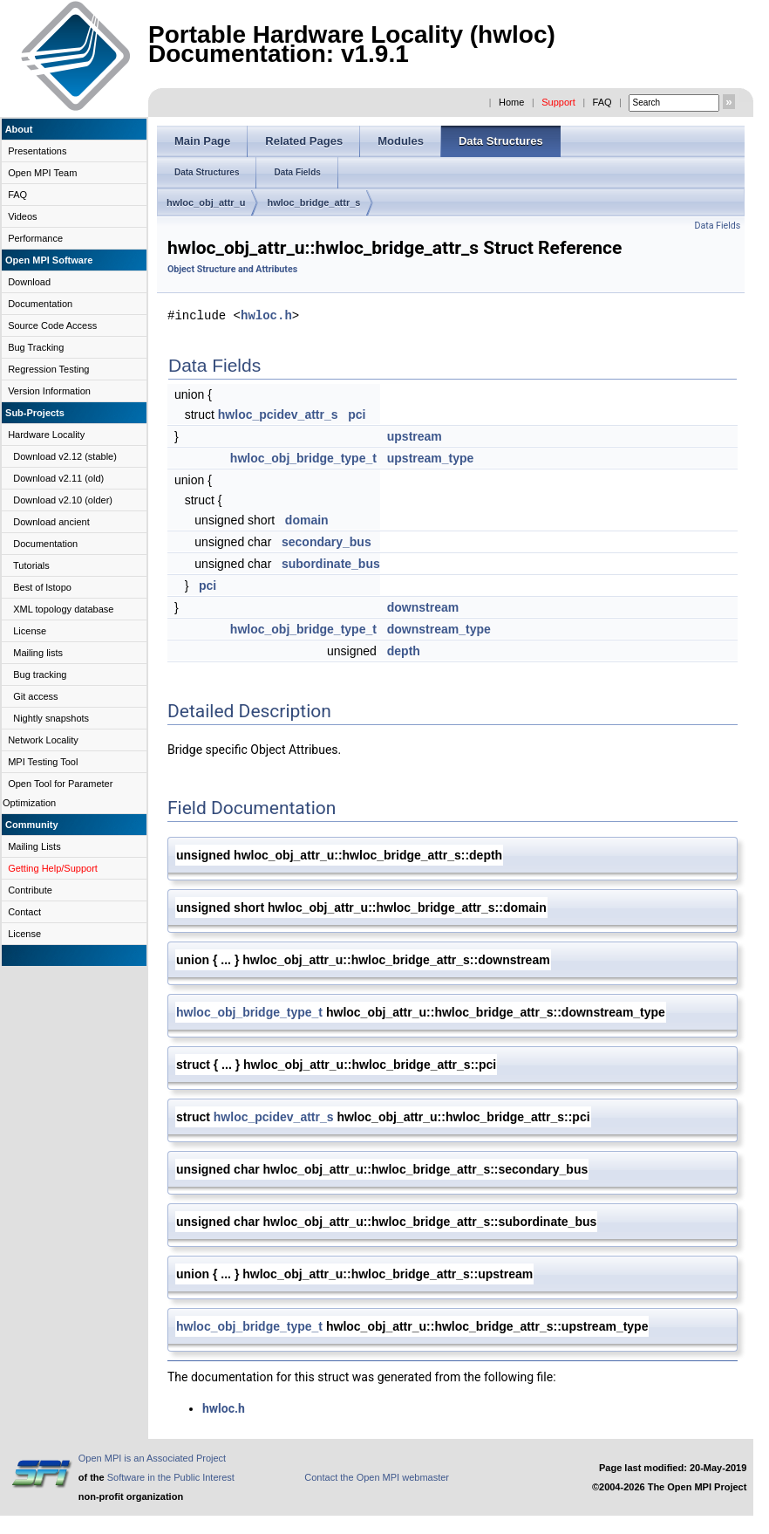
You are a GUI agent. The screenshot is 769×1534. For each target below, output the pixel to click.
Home (511, 102)
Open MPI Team (42, 173)
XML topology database (63, 609)
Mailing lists (38, 652)
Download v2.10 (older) (62, 500)
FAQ (602, 102)
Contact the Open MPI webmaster (376, 1476)
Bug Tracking (36, 347)
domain (307, 519)
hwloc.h (266, 314)
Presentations (37, 151)
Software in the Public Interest (171, 1476)
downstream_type (439, 628)
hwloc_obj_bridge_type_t (303, 457)
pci (356, 414)
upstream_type (430, 457)
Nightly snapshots (51, 718)
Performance (35, 238)
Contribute (30, 890)
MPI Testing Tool (43, 762)
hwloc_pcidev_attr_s (278, 414)
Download (29, 282)
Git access (35, 696)
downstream (423, 606)
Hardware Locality (46, 434)
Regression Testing (48, 369)
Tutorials (31, 565)
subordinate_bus (331, 563)
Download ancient (51, 522)
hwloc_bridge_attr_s (313, 202)
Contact (24, 912)
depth (403, 650)
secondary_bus (326, 541)
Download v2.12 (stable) (65, 456)
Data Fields (717, 225)
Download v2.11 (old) (58, 478)
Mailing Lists (34, 846)
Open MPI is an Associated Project (152, 1457)
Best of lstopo (42, 587)
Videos (22, 216)
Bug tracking (39, 674)
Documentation (40, 303)
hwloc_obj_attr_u (206, 202)
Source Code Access (52, 325)
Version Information (49, 391)
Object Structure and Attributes (232, 269)
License (29, 631)
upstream (414, 435)
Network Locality (43, 740)
